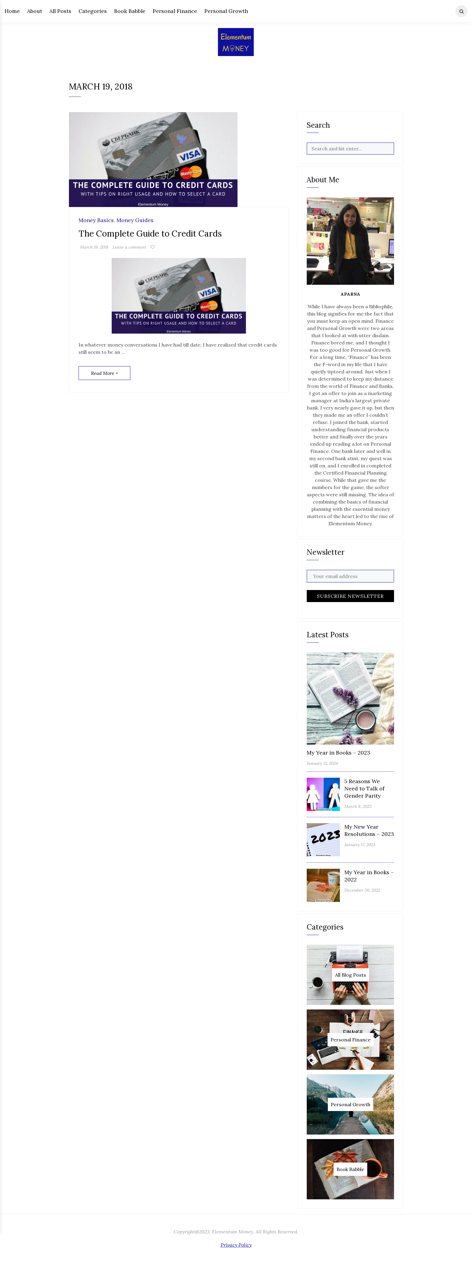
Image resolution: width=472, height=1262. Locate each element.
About (34, 11)
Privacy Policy (236, 1245)
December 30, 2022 (362, 890)
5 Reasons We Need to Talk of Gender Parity (364, 788)
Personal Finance (175, 11)
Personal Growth (226, 11)
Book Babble (129, 11)
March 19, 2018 (94, 247)
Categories (93, 11)
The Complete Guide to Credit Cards (150, 233)
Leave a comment (129, 247)
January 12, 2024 (322, 763)
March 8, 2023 (358, 806)
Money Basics (96, 220)
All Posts (60, 11)
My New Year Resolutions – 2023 (369, 830)
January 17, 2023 (359, 844)
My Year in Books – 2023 (338, 752)
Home (12, 11)
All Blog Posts (350, 975)
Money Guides (135, 220)
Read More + (104, 373)
